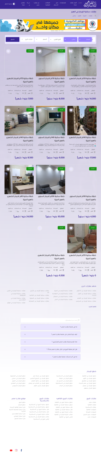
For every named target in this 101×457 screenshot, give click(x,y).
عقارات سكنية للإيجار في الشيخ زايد (39, 291)
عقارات (80, 3)
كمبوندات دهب (92, 417)
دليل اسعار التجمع (20, 418)
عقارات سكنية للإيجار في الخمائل (63, 296)
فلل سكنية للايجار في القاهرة (64, 409)
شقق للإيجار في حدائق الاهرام (40, 381)
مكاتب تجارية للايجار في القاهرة (63, 414)
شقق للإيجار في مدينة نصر (41, 376)
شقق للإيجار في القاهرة (89, 376)
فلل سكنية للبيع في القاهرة (64, 407)
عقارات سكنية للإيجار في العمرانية (39, 301)
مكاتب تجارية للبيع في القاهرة (64, 412)
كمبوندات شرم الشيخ (89, 414)
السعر (41, 39)
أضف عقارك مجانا (73, 4)
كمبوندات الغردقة (91, 412)
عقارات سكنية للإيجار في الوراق (16, 303)
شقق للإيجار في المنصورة (17, 376)
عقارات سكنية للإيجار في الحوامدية (62, 294)
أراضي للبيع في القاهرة (66, 417)
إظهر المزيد (92, 307)
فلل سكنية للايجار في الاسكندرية (39, 412)
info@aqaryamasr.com (19, 441)
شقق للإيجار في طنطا (66, 378)
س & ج (28, 4)
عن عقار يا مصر (36, 4)
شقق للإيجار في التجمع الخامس (39, 378)
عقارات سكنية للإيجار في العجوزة (39, 298)
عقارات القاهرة (92, 405)
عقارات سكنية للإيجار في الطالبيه (39, 295)
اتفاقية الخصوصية (38, 444)
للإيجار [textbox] (88, 39)
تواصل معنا (23, 4)
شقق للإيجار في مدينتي (18, 378)
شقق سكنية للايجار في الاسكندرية (39, 407)
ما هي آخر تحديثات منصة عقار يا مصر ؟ (50, 357)
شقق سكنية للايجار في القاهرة (63, 405)
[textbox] (92, 39)
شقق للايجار (22, 405)
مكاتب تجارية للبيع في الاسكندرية (39, 414)
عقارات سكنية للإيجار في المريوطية (18, 294)
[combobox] (85, 39)
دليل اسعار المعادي (20, 416)
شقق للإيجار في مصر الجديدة (87, 383)
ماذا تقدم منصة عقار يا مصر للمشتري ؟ (50, 342)
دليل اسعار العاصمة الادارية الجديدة (17, 410)
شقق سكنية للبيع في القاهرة (64, 402)
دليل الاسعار (56, 4)
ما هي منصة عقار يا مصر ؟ (50, 327)
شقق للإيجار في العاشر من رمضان (38, 383)
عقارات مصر (92, 402)
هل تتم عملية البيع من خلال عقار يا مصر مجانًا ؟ (50, 349)
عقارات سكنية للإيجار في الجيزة (63, 291)
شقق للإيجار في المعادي (18, 383)
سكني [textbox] (73, 39)
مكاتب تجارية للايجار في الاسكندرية (39, 417)
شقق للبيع (22, 402)
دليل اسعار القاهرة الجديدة (17, 407)
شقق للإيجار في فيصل (89, 386)
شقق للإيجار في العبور (18, 381)
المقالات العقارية (47, 4)
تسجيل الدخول (10, 4)
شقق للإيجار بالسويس (19, 386)
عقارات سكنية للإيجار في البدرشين (86, 301)
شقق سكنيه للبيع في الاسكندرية (39, 404)
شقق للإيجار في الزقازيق (89, 381)
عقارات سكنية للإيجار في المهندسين (18, 299)
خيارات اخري (27, 39)
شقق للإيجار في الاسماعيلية (64, 383)
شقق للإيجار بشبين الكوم (41, 386)
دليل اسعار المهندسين (19, 414)
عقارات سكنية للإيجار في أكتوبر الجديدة (87, 294)
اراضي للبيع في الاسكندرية (41, 419)
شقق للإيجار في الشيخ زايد (65, 381)
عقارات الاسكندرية (91, 407)
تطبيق (13, 39)
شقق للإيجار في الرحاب (66, 386)
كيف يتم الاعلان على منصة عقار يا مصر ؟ (50, 334)
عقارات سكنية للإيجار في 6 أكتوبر (86, 291)
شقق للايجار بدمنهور (90, 388)
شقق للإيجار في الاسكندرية (65, 376)
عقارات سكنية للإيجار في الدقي (63, 299)
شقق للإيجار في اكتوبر (89, 378)
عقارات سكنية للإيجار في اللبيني (16, 291)
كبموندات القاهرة (91, 409)
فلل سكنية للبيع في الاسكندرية (39, 409)
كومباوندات (63, 3)
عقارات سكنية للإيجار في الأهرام (86, 298)
